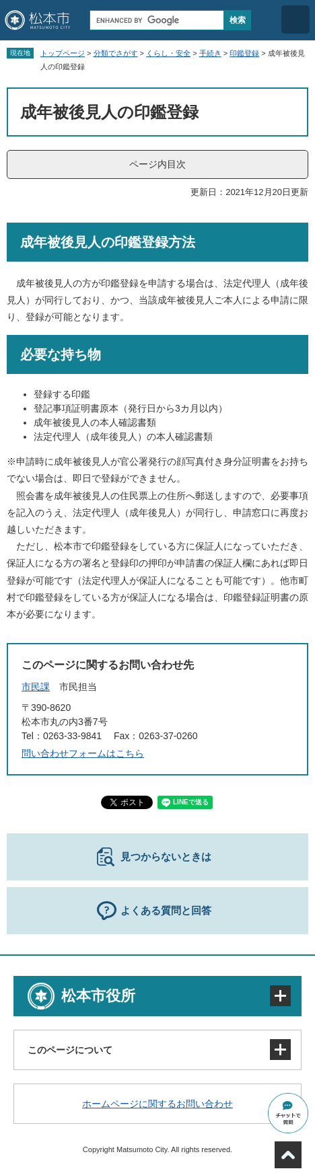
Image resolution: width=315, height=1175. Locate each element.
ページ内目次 (157, 164)
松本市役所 (98, 995)
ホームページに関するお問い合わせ (157, 1103)
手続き (210, 53)
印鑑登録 (244, 53)
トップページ (62, 53)
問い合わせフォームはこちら (83, 753)
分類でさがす (116, 53)
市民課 (36, 686)
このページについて (70, 1050)
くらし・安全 (168, 53)
